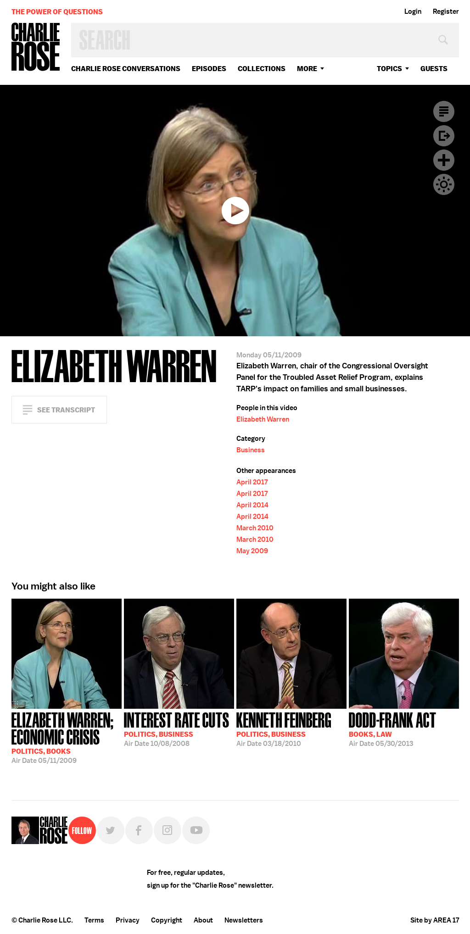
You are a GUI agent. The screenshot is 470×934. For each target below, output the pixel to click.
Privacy (128, 920)
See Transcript (66, 410)
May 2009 (252, 551)
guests (434, 68)
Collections (261, 68)
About (203, 920)
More (307, 68)
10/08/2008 (176, 728)
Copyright (166, 920)
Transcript (443, 111)
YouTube (196, 830)
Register (446, 11)
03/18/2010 (283, 728)
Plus (443, 160)
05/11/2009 (66, 737)
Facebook (139, 830)
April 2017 (252, 482)
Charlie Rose (35, 47)
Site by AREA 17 (434, 920)
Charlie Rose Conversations (125, 68)
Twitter (110, 830)
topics (389, 68)
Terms (94, 920)
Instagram (167, 830)
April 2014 (252, 505)
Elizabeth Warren (262, 419)
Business (250, 450)
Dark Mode (443, 184)
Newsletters (243, 920)
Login (412, 11)
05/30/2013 (392, 728)
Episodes (209, 68)
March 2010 (255, 528)
